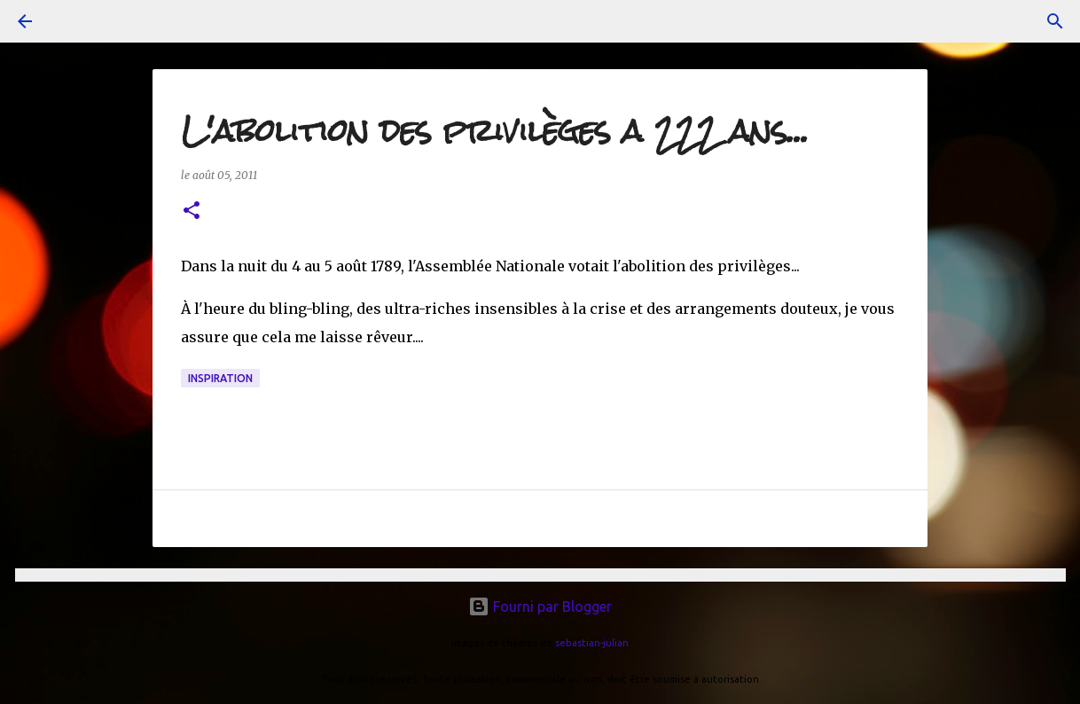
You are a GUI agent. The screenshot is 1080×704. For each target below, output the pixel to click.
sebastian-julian (592, 643)
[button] (191, 211)
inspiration (220, 378)
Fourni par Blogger (540, 606)
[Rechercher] (1055, 21)
